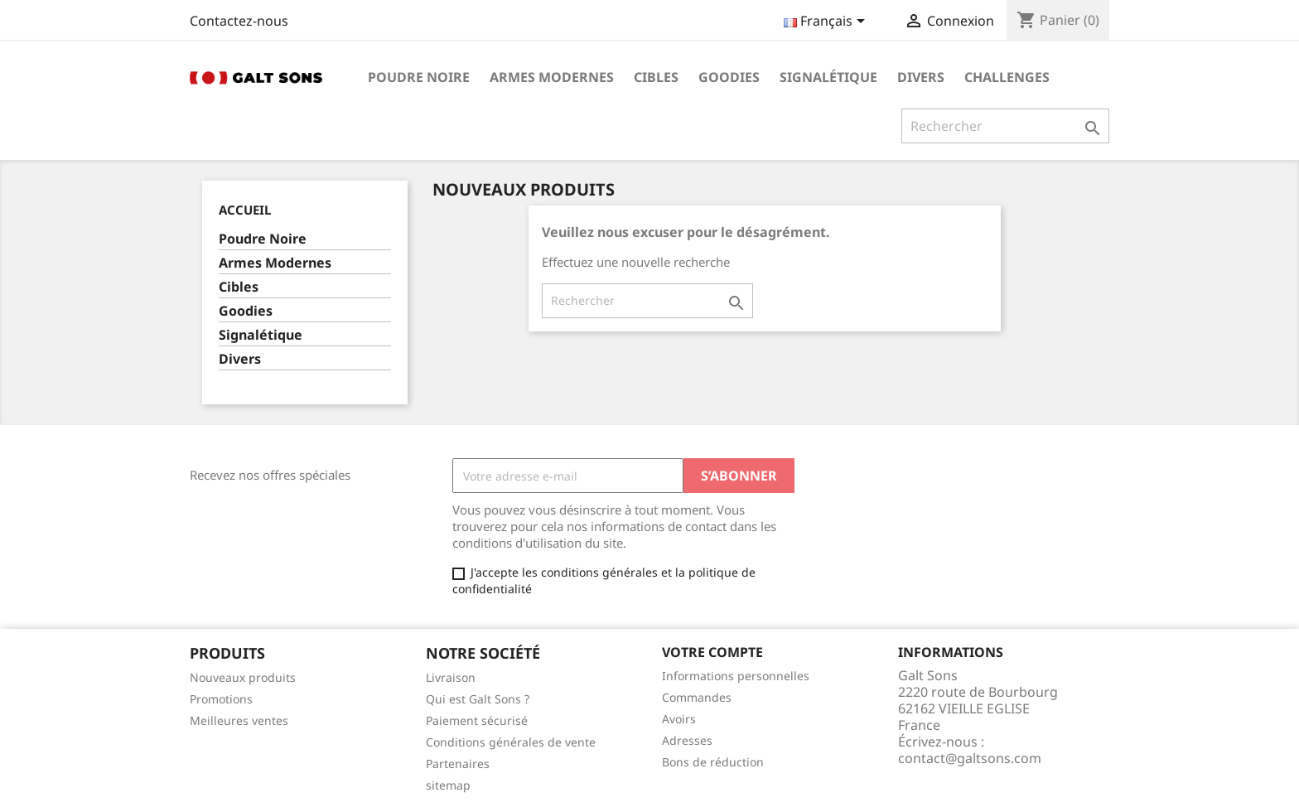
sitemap (448, 785)
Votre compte (712, 652)
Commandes (697, 697)
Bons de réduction (713, 762)
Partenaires (458, 763)
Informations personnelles (735, 676)
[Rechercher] (1005, 126)
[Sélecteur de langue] (827, 22)
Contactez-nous (239, 21)
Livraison (451, 677)
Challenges (1007, 77)
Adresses (687, 740)
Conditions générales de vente (511, 742)
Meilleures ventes (239, 720)
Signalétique (828, 77)
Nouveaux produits (243, 677)
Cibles (656, 77)
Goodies (729, 77)
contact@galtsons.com (969, 758)
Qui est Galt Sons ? (477, 699)
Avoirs (679, 719)
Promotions (221, 699)
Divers (920, 77)
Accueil (245, 209)
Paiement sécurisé (477, 720)
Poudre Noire (419, 77)
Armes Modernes (552, 77)
